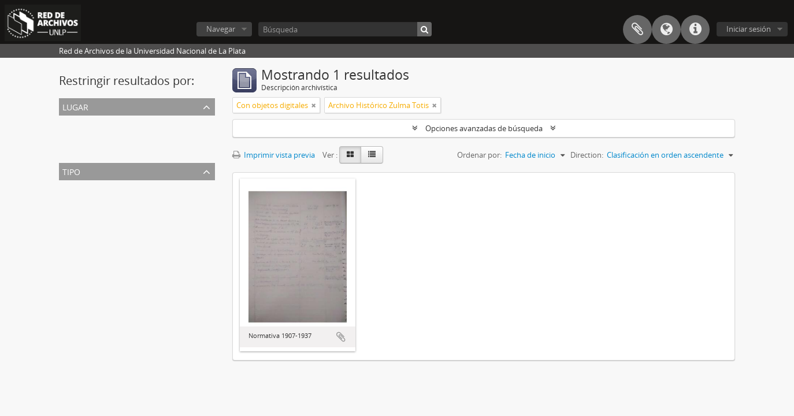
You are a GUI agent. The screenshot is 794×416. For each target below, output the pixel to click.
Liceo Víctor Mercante (98, 150)
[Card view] (350, 155)
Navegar (220, 29)
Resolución (80, 201)
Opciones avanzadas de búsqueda (484, 128)
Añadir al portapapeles (341, 337)
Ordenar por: (479, 155)
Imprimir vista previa (273, 155)
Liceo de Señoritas (92, 136)
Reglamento (82, 229)
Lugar (75, 106)
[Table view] (372, 155)
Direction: (586, 155)
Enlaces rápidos (695, 29)
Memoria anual (87, 242)
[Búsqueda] (345, 29)
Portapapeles (637, 29)
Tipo (71, 171)
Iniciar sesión (748, 29)
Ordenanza (80, 215)
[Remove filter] (313, 105)
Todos (72, 122)
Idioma (666, 29)
